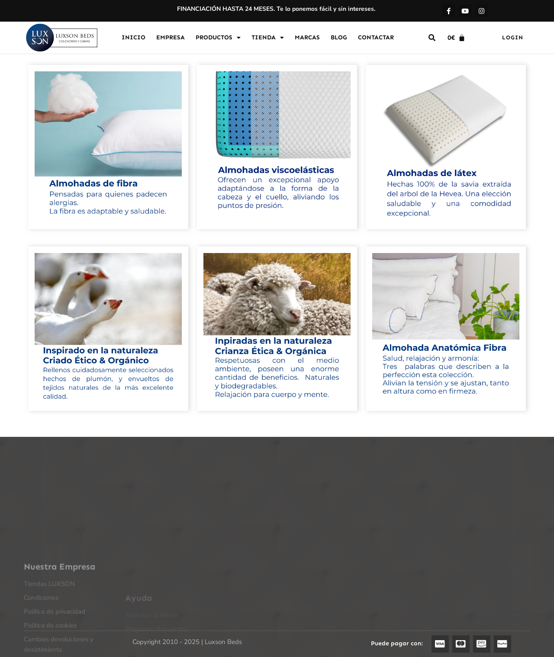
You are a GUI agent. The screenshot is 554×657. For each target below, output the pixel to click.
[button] (432, 38)
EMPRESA (170, 37)
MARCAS (307, 37)
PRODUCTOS (218, 37)
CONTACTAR (376, 37)
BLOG (339, 37)
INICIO (133, 37)
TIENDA (267, 37)
